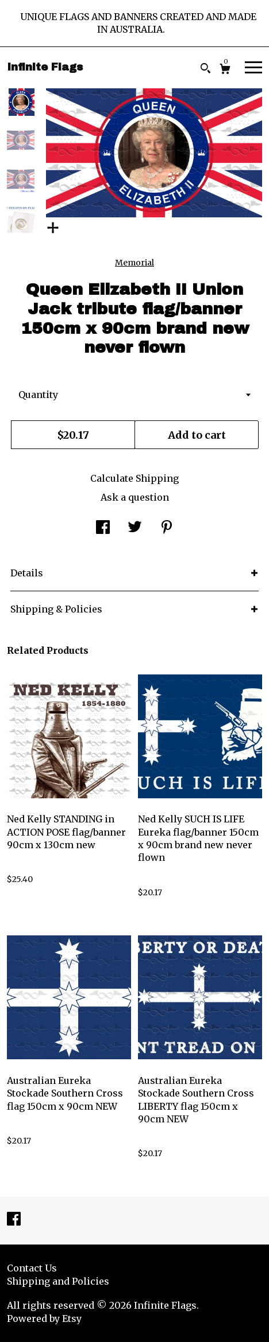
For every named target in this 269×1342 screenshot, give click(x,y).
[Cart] (225, 70)
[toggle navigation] (253, 66)
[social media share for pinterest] (167, 528)
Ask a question (135, 497)
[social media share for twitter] (134, 528)
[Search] (205, 69)
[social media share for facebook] (103, 528)
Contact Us (32, 1268)
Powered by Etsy (44, 1318)
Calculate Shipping (134, 478)
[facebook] (14, 1220)
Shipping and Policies (58, 1281)
